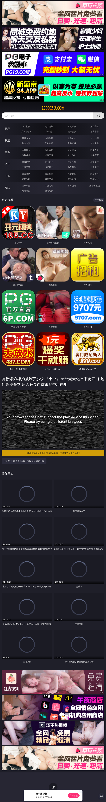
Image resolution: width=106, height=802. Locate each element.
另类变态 (94, 155)
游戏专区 (94, 126)
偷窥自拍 (26, 161)
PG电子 (26, 126)
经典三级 (49, 155)
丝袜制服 (49, 143)
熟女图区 (72, 167)
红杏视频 (26, 190)
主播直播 (72, 143)
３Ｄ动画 (94, 138)
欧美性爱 (94, 150)
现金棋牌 (72, 131)
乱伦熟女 (72, 155)
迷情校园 (26, 178)
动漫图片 (94, 161)
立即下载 (74, 795)
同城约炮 (26, 185)
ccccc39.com (53, 108)
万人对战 (72, 126)
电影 (7, 152)
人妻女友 (72, 173)
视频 (7, 140)
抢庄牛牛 (94, 131)
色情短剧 (49, 190)
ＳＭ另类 (94, 143)
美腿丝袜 (26, 167)
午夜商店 (49, 185)
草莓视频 (72, 185)
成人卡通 (72, 150)
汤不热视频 (94, 185)
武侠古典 (94, 173)
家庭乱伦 (49, 173)
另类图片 (94, 167)
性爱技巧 (94, 178)
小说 (7, 175)
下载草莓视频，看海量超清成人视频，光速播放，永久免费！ (64, 453)
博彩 (7, 128)
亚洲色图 (49, 161)
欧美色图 (72, 161)
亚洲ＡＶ (26, 138)
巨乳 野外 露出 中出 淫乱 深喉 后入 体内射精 (24, 461)
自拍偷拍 (49, 138)
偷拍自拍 (49, 150)
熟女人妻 (26, 143)
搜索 (98, 115)
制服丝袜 (26, 155)
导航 (7, 187)
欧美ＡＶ (72, 138)
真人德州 (49, 126)
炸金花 (49, 131)
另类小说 (49, 178)
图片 (7, 164)
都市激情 (26, 173)
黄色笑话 (72, 178)
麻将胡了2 (26, 131)
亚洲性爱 (26, 150)
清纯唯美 (49, 167)
